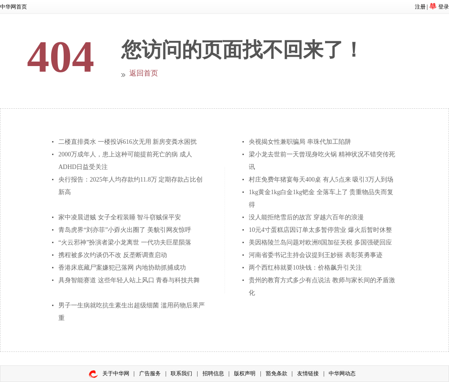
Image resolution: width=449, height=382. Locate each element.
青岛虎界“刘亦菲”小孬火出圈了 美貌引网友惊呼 (124, 230)
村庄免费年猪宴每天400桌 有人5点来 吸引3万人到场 (321, 179)
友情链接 (308, 373)
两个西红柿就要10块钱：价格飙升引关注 (305, 267)
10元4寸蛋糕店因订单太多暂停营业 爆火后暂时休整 (320, 230)
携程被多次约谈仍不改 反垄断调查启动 (112, 255)
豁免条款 (276, 373)
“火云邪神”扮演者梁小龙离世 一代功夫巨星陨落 (124, 242)
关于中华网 (115, 373)
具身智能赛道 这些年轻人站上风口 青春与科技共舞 (129, 280)
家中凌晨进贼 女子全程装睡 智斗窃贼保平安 (119, 217)
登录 (443, 7)
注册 (420, 7)
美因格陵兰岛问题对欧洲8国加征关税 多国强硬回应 (320, 242)
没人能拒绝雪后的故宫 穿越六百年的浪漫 (306, 217)
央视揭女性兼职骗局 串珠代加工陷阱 (300, 141)
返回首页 (143, 73)
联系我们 (181, 373)
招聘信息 (213, 373)
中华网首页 (13, 7)
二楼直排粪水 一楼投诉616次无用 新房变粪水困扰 (127, 141)
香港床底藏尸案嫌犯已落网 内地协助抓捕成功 (122, 267)
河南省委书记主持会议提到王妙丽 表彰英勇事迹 (316, 255)
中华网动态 (342, 373)
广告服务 (150, 373)
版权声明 (244, 373)
